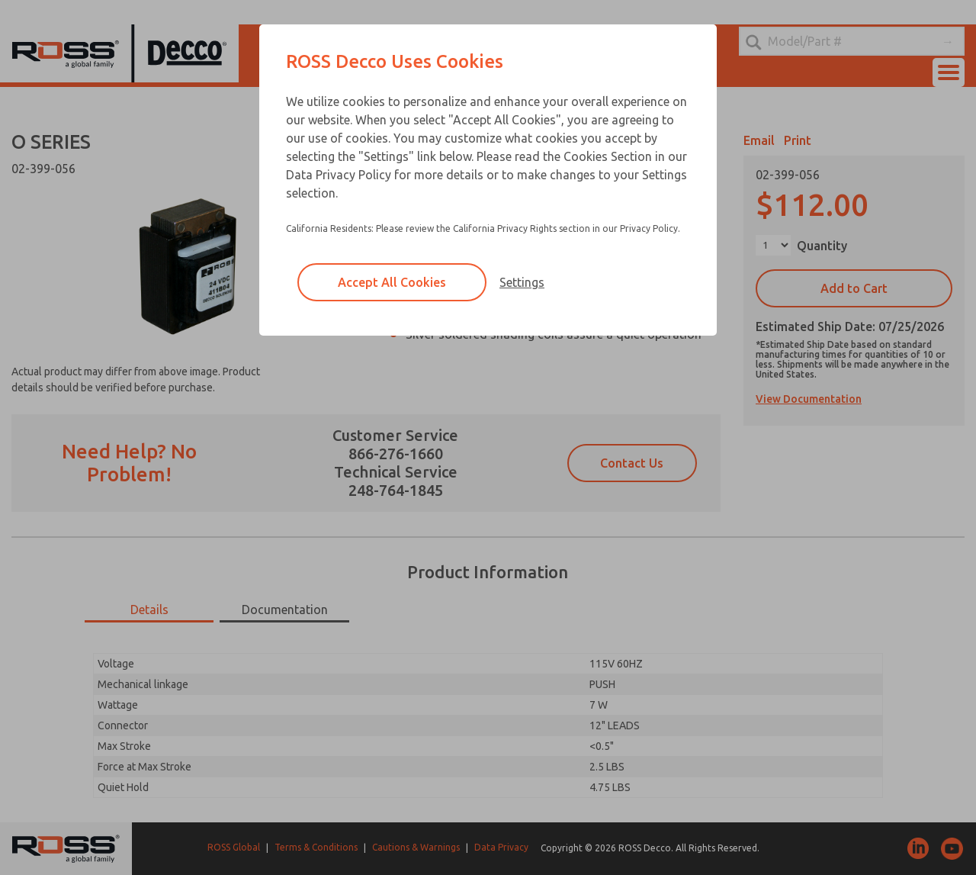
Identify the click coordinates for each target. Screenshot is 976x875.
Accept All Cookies (392, 282)
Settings (521, 282)
